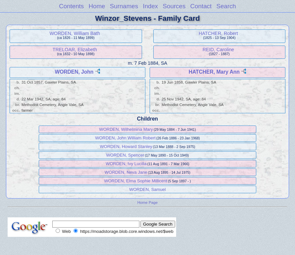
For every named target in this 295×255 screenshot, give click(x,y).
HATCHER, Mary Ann (214, 72)
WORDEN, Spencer (125, 155)
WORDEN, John (74, 72)
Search (226, 6)
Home (96, 6)
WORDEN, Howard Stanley (126, 146)
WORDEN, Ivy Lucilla (126, 163)
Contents (71, 6)
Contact (201, 6)
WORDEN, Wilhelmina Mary (126, 129)
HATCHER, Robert (218, 33)
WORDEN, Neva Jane (126, 172)
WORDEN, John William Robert (125, 137)
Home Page (147, 202)
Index (150, 6)
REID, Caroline (218, 49)
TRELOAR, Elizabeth (75, 49)
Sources (174, 6)
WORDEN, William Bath (75, 33)
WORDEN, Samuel (147, 189)
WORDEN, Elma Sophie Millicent (135, 180)
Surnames (124, 6)
